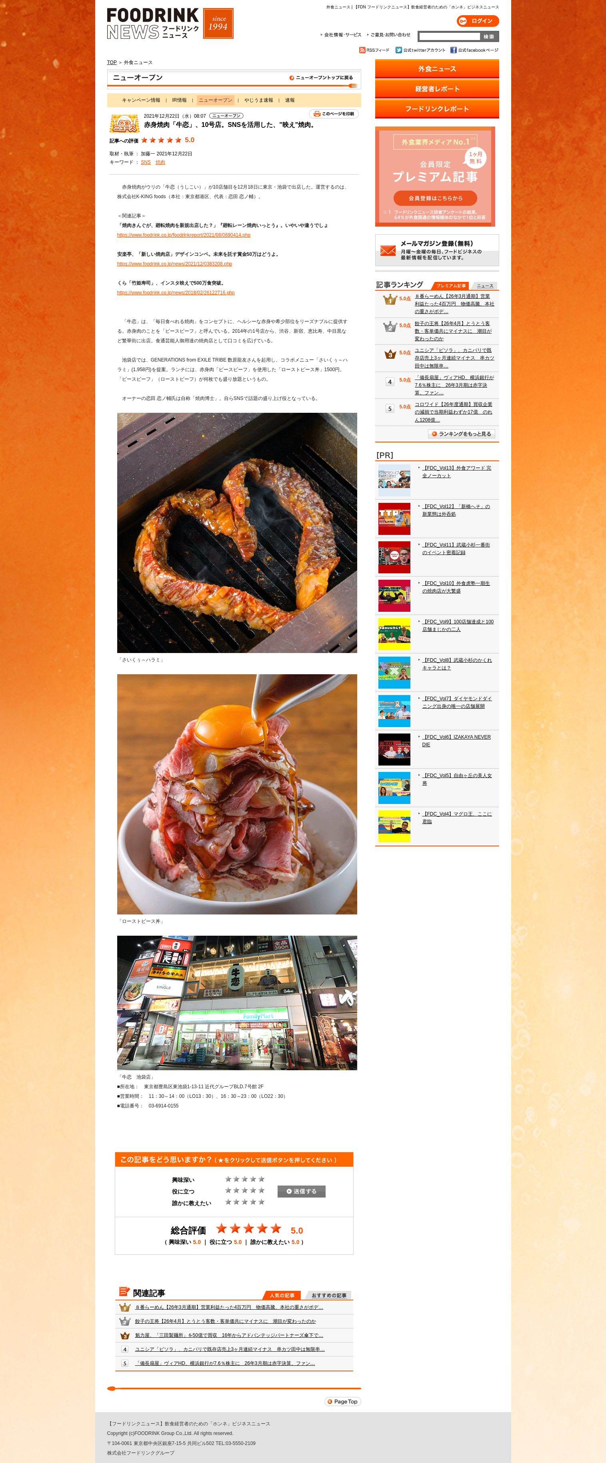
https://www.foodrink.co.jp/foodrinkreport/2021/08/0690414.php (184, 235)
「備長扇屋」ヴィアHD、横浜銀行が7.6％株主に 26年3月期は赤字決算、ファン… (225, 1363)
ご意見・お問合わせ (389, 35)
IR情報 (179, 100)
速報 (290, 100)
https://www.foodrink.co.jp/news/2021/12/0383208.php (174, 264)
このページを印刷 (334, 114)
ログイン (478, 21)
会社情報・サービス (342, 35)
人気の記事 (281, 1295)
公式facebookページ (473, 50)
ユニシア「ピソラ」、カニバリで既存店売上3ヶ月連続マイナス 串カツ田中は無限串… (230, 1349)
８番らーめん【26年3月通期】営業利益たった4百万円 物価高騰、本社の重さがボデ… (229, 1307)
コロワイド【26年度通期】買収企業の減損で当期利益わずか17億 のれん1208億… (453, 412)
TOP (112, 62)
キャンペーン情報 (141, 100)
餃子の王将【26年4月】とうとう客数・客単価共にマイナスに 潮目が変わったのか (225, 1321)
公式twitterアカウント (421, 50)
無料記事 (483, 286)
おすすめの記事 (327, 1295)
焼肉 (160, 162)
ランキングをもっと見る (461, 433)
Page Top (342, 1401)
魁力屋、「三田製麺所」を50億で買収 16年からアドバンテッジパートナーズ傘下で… (229, 1335)
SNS (146, 162)
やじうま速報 (258, 100)
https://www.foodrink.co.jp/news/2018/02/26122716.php (176, 292)
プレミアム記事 (450, 286)
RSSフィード (375, 50)
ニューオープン (234, 79)
